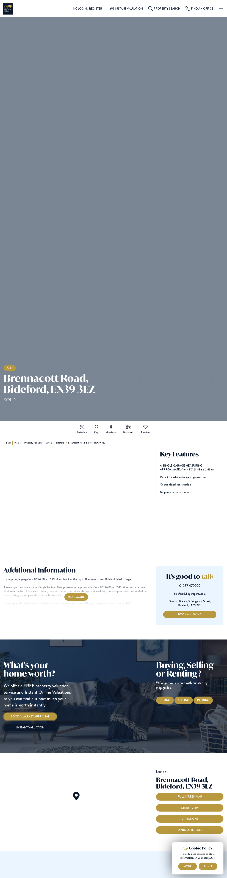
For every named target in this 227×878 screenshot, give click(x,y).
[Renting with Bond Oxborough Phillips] (210, 700)
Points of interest (190, 837)
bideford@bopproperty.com (196, 594)
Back (8, 442)
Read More (69, 597)
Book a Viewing (197, 614)
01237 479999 (196, 585)
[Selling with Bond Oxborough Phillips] (190, 700)
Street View (189, 815)
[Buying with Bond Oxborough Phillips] (172, 700)
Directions (189, 826)
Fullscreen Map (190, 804)
